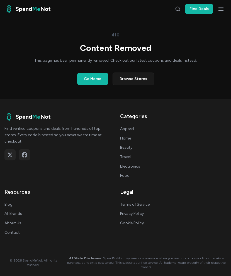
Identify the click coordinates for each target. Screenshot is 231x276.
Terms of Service (135, 204)
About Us (12, 223)
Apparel (127, 128)
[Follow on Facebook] (24, 154)
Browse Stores (133, 78)
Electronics (130, 166)
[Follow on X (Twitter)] (10, 154)
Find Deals (199, 8)
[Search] (178, 9)
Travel (125, 157)
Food (125, 175)
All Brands (13, 213)
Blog (8, 204)
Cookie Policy (132, 223)
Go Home (92, 78)
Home (125, 138)
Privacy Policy (132, 213)
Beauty (126, 147)
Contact (12, 232)
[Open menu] (221, 8)
